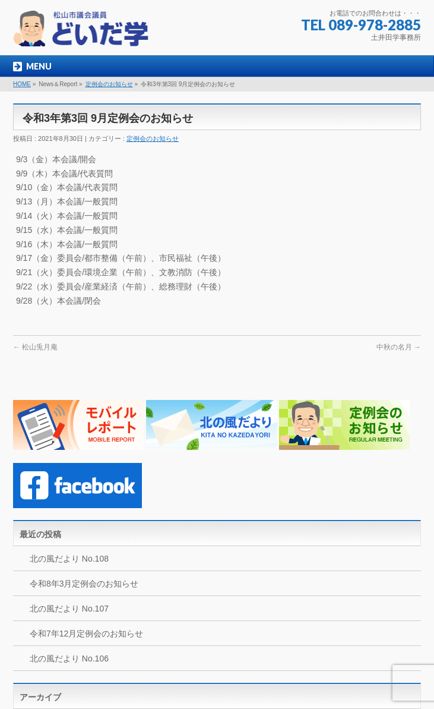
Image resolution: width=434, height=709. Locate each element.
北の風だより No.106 (69, 658)
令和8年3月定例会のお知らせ (84, 583)
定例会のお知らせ (109, 84)
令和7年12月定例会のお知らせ (86, 633)
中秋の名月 (398, 347)
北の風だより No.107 (69, 608)
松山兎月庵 (35, 347)
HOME (22, 84)
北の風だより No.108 (69, 558)
